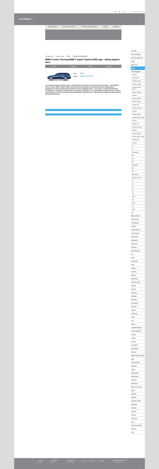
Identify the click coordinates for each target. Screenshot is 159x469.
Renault (134, 383)
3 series (134, 95)
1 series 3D (135, 78)
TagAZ (133, 411)
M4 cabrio (135, 165)
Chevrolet (135, 230)
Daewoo (134, 240)
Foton (133, 272)
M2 (133, 155)
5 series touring (136, 127)
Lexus (133, 335)
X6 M (133, 203)
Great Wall (136, 282)
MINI (132, 359)
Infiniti (134, 307)
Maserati (135, 349)
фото (90, 66)
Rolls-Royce (136, 387)
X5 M (133, 196)
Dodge (134, 247)
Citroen (134, 237)
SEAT (133, 390)
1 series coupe (136, 84)
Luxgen (134, 345)
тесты (53, 66)
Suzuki (134, 408)
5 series (134, 120)
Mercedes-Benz (137, 355)
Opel (133, 369)
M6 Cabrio (135, 174)
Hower (134, 300)
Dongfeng (135, 251)
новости (109, 66)
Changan (135, 223)
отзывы (73, 66)
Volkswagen (136, 425)
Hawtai (134, 293)
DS (132, 254)
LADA (133, 324)
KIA (132, 321)
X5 (133, 193)
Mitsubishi (135, 362)
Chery (133, 226)
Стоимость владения (89, 26)
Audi (133, 61)
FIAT (132, 265)
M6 (133, 171)
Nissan (134, 366)
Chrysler (135, 233)
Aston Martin (137, 58)
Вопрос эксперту (68, 26)
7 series (134, 143)
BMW (133, 68)
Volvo (133, 429)
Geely (133, 275)
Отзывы (105, 26)
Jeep (133, 317)
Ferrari (134, 261)
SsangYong (136, 401)
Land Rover (136, 331)
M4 (133, 162)
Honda (134, 296)
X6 (133, 200)
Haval (133, 289)
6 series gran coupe (138, 136)
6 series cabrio (136, 133)
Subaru (134, 404)
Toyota (134, 418)
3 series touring (136, 108)
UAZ (132, 422)
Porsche (135, 376)
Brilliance (135, 216)
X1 (133, 181)
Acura (133, 51)
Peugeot (135, 373)
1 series (134, 74)
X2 (133, 184)
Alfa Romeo (136, 54)
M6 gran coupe (136, 177)
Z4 (132, 206)
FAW (132, 258)
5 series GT (135, 124)
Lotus (133, 342)
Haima (133, 286)
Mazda (133, 352)
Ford (133, 268)
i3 (132, 146)
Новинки (101, 461)
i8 (132, 149)
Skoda (133, 394)
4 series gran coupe (138, 117)
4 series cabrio (136, 114)
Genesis (134, 279)
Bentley (134, 65)
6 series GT (135, 139)
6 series (134, 130)
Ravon (133, 380)
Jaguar (134, 314)
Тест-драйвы (52, 26)
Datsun (134, 244)
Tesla (133, 415)
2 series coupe (136, 92)
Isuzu (133, 310)
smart (133, 397)
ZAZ (132, 432)
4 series (134, 111)
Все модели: (136, 71)
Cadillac (135, 219)
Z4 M (133, 209)
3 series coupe (136, 101)
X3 (133, 187)
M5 (133, 168)
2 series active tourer (136, 88)
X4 (133, 190)
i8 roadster (135, 152)
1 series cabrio (136, 81)
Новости (116, 26)
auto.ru (26, 18)
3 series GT (135, 105)
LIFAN (133, 338)
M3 (133, 158)
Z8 (132, 212)
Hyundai (134, 303)
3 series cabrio (136, 98)
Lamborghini (136, 328)
